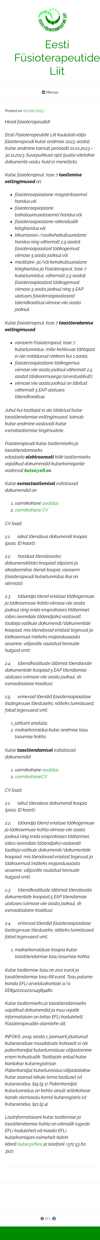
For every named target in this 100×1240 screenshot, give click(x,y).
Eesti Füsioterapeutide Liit (57, 57)
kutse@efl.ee (30, 1144)
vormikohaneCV (31, 776)
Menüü (50, 92)
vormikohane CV (31, 510)
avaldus (50, 503)
